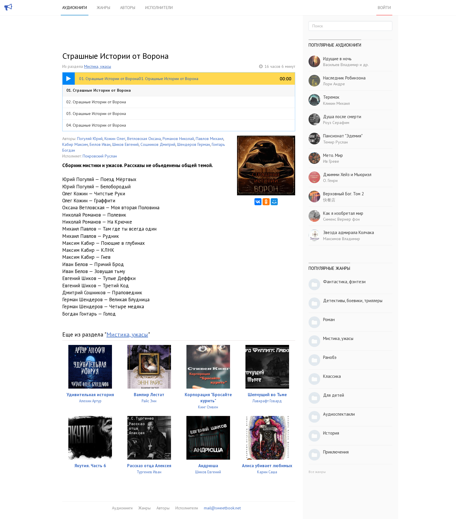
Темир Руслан (335, 142)
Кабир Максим (75, 144)
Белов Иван (100, 144)
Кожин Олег (114, 138)
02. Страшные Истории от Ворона (96, 101)
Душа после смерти (342, 116)
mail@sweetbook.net (222, 508)
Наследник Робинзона (344, 78)
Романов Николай (178, 138)
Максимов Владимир (341, 238)
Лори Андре (334, 83)
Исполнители (159, 7)
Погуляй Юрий (90, 138)
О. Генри (330, 180)
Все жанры (317, 472)
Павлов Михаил (209, 138)
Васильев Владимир (341, 64)
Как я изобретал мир (343, 213)
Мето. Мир (333, 155)
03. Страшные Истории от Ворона (96, 113)
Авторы (127, 7)
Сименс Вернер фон (341, 219)
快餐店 (329, 200)
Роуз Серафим (336, 122)
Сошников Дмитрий (157, 144)
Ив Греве (331, 161)
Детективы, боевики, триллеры (352, 300)
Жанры (103, 7)
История (331, 433)
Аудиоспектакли (339, 414)
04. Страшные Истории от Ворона (96, 125)
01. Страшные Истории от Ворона (98, 90)
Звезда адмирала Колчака (348, 232)
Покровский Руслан (100, 156)
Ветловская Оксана (144, 138)
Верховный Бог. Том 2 (343, 193)
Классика (332, 376)
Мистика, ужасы (97, 66)
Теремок (331, 97)
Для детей (333, 395)
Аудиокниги (74, 7)
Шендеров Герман (193, 144)
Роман (329, 319)
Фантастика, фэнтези (344, 281)
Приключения (336, 452)
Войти (384, 7)
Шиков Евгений (125, 144)
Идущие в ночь (337, 58)
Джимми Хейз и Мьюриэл (347, 174)
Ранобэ (329, 357)
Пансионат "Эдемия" (343, 136)
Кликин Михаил (336, 103)
